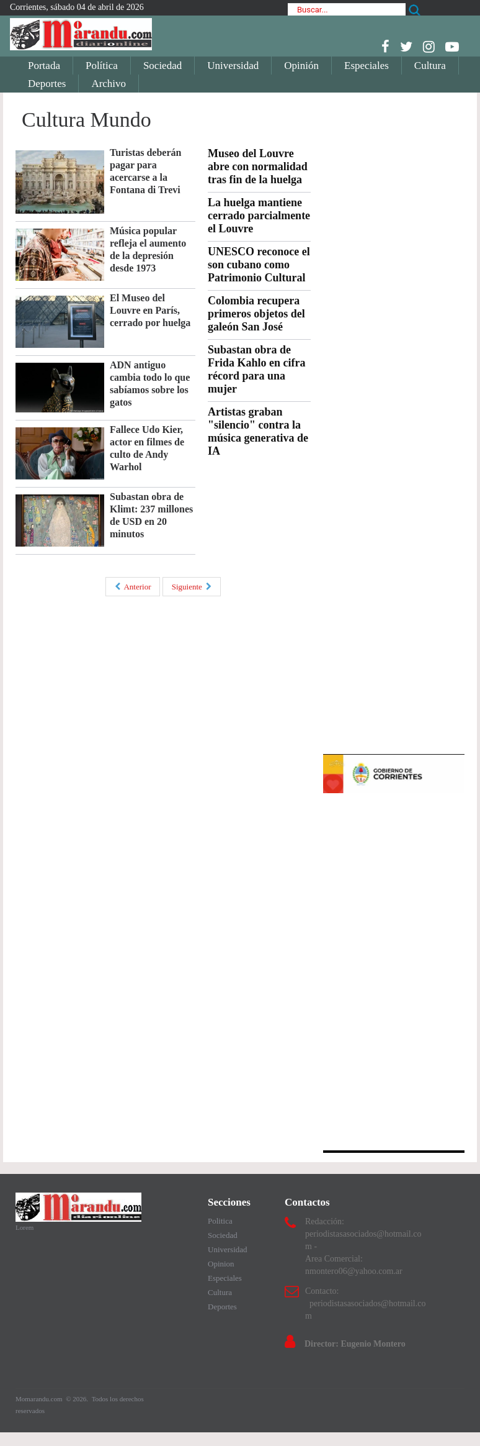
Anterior (133, 586)
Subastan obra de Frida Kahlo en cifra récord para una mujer (256, 369)
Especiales (366, 65)
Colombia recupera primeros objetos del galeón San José (256, 313)
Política (102, 65)
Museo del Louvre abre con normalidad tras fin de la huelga (258, 166)
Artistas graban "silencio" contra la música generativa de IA (258, 431)
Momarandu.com (40, 1399)
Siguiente (192, 586)
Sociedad (162, 65)
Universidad (233, 65)
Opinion (221, 1263)
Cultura (430, 65)
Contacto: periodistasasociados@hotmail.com (365, 1303)
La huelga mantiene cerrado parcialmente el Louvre (259, 215)
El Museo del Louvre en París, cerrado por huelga (150, 310)
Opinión (301, 65)
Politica (220, 1220)
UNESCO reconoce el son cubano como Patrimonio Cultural (259, 264)
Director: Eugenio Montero (355, 1343)
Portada (44, 65)
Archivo (108, 83)
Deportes (47, 83)
